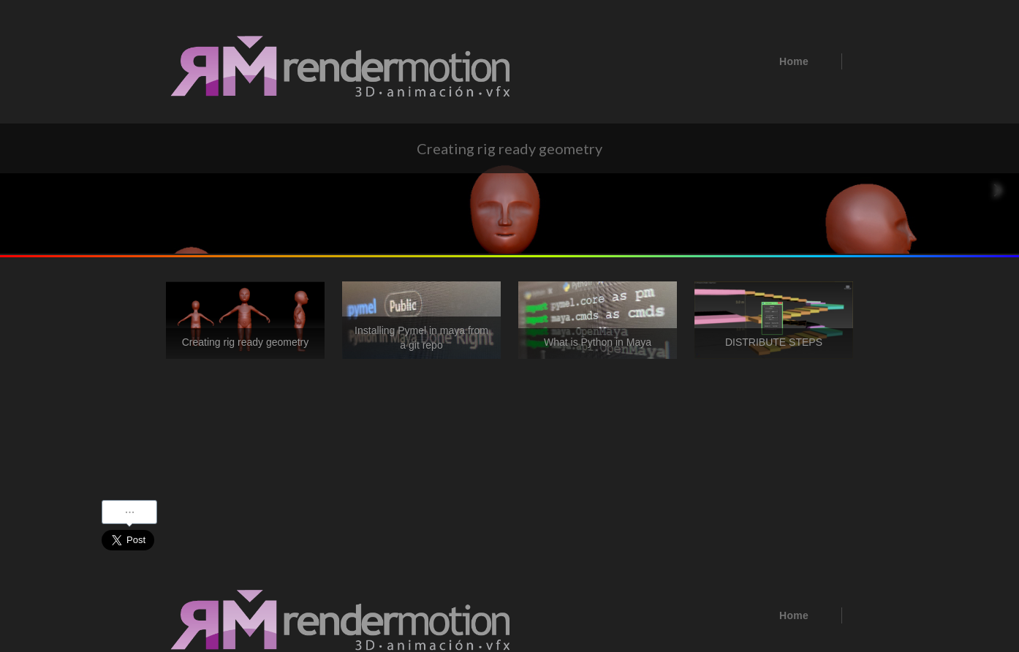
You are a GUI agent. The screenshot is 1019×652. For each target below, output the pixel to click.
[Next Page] (997, 190)
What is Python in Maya (597, 342)
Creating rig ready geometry (245, 342)
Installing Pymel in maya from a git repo (421, 338)
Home (793, 61)
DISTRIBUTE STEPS (773, 342)
